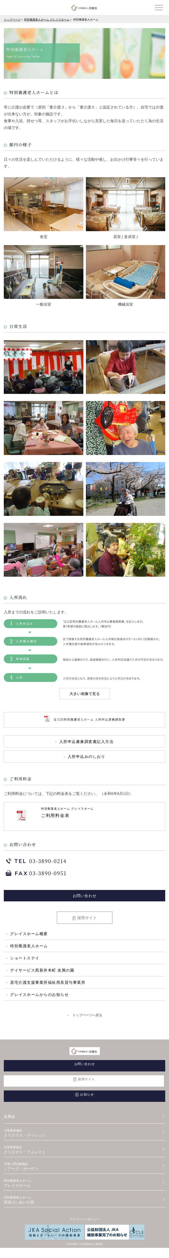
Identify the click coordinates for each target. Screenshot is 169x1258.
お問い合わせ (85, 896)
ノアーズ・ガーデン (84, 1166)
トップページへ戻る (87, 1015)
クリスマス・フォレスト (84, 1149)
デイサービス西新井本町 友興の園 (42, 970)
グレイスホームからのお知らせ (39, 994)
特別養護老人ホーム (29, 946)
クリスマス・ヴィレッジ (84, 1133)
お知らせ (87, 1094)
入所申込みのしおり (86, 756)
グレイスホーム (84, 1183)
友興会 (9, 1116)
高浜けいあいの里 (84, 1200)
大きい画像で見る (84, 693)
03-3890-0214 (35, 862)
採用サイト (87, 918)
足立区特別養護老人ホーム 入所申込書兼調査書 (84, 720)
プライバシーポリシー (84, 1219)
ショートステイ (25, 958)
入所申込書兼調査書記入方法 (86, 741)
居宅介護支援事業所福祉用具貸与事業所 (47, 982)
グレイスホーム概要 (29, 934)
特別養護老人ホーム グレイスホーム (46, 19)
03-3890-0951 (35, 874)
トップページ (12, 19)
